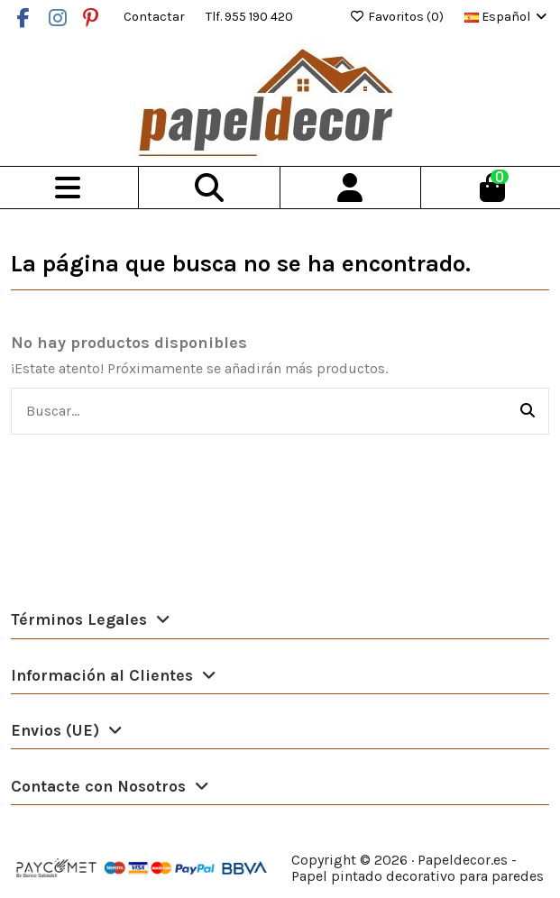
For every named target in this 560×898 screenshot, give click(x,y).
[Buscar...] (527, 411)
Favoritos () (397, 16)
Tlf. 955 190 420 (249, 16)
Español (506, 16)
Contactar (156, 16)
